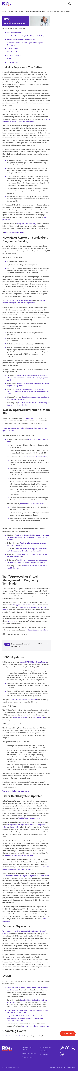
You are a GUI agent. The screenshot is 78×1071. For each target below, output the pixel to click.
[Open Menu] (74, 3)
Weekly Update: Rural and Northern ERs (21, 39)
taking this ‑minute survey (26, 224)
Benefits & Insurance (29, 1053)
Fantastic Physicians (14, 55)
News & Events (45, 1047)
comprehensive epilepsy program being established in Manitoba (26, 876)
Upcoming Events (13, 62)
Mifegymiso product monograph (24, 605)
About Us (43, 1051)
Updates (12, 48)
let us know (12, 621)
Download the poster (20, 717)
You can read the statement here (15, 791)
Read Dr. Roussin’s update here (29, 818)
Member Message (35, 11)
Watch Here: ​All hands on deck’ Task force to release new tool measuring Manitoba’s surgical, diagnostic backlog (28, 378)
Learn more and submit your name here (35, 1026)
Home (4, 11)
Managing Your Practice (15, 11)
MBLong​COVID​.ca (38, 717)
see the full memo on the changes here (19, 855)
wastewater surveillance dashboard (24, 700)
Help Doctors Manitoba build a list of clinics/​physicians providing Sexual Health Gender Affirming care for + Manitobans (26, 1018)
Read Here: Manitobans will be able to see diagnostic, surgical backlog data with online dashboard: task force (28, 391)
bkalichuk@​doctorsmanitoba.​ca (37, 630)
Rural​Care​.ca (30, 418)
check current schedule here (36, 457)
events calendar (18, 1036)
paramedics (15, 827)
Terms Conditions (56, 1067)
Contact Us (44, 1055)
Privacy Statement (70, 1067)
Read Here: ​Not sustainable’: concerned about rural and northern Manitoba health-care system (28, 537)
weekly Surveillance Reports (33, 662)
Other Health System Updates (17, 52)
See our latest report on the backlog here (18, 300)
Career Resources (28, 1057)
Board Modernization (14, 32)
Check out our (7, 1036)
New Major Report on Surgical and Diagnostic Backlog (25, 36)
